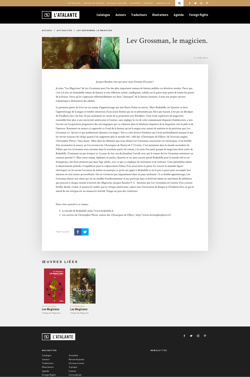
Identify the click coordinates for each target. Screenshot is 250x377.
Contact (149, 3)
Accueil (47, 30)
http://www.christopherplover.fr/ (153, 215)
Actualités (74, 3)
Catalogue (103, 15)
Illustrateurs (160, 15)
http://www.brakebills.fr (101, 211)
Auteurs (120, 15)
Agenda (179, 15)
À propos (135, 3)
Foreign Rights (198, 15)
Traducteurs (139, 15)
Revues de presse (94, 3)
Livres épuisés (75, 374)
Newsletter (163, 3)
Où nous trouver (117, 3)
